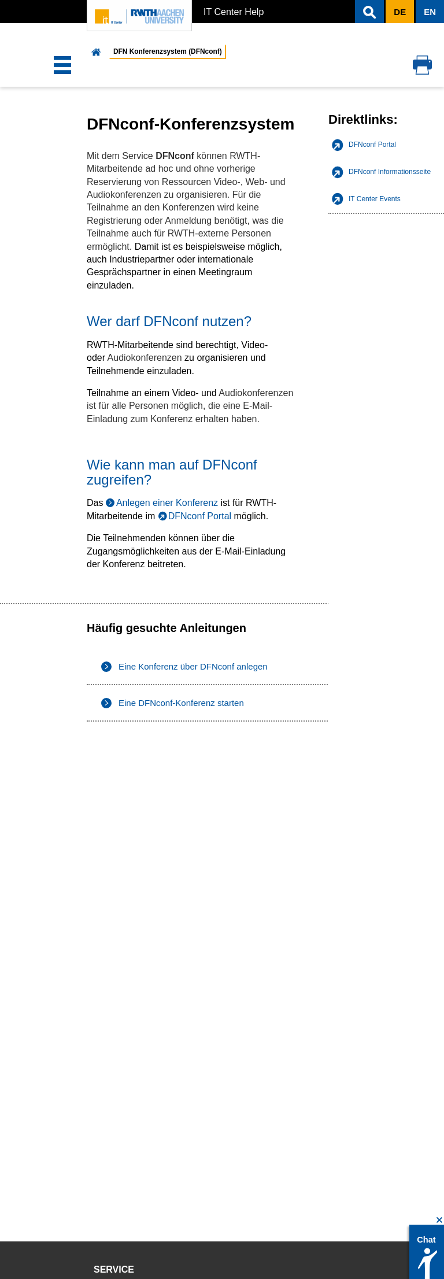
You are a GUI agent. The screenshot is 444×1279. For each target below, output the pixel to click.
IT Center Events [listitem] (375, 199)
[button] (369, 11)
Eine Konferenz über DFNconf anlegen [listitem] (193, 666)
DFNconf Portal (199, 516)
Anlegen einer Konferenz (167, 503)
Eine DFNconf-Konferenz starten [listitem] (181, 703)
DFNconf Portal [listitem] (372, 145)
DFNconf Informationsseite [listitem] (390, 172)
